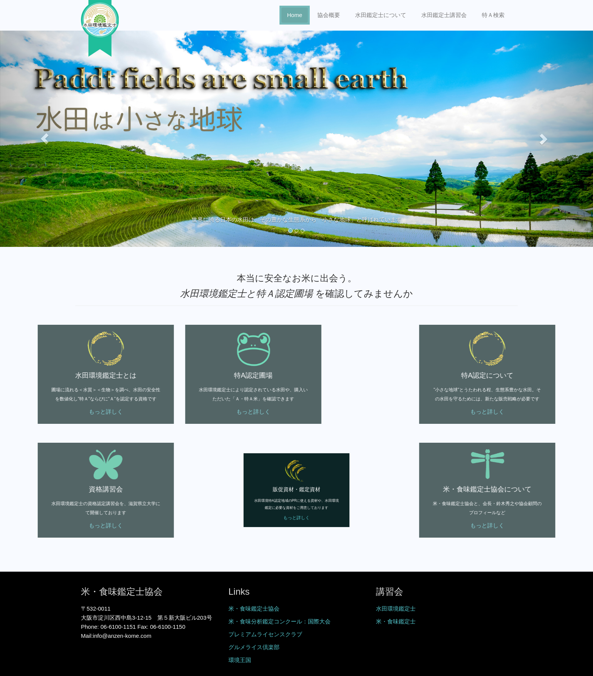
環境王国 (239, 660)
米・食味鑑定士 (396, 621)
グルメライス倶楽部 (253, 647)
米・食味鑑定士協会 (253, 608)
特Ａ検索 (493, 15)
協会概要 (328, 15)
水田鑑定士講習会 (444, 15)
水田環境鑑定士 (396, 608)
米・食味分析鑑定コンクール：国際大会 (279, 621)
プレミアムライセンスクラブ (265, 634)
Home (294, 15)
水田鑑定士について (380, 15)
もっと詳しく (68, 411)
